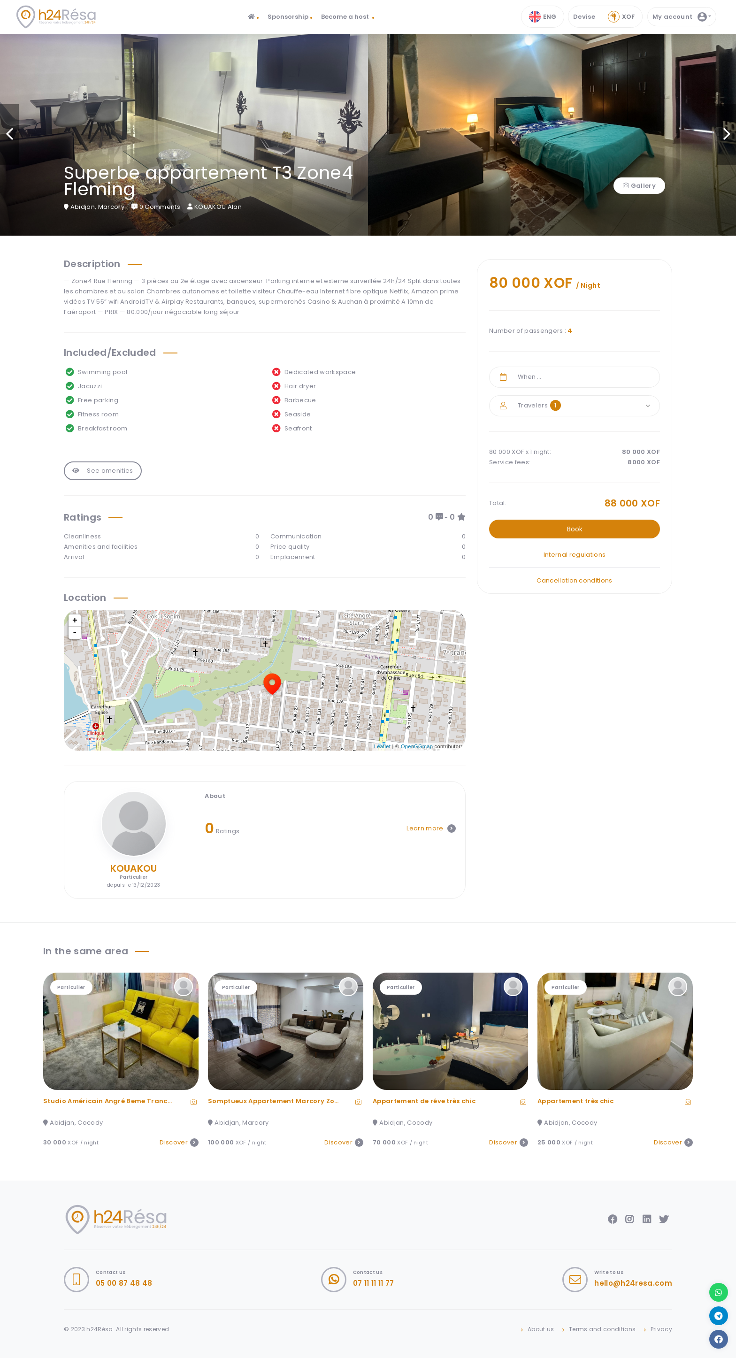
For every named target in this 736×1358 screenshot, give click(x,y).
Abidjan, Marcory (94, 206)
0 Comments (155, 206)
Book (575, 529)
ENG (542, 17)
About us (541, 1329)
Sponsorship (288, 16)
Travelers (539, 405)
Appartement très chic (575, 1101)
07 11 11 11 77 (373, 1283)
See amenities (102, 470)
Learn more (431, 828)
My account (679, 17)
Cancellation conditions (574, 580)
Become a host (345, 16)
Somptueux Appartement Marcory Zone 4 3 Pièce (291, 1101)
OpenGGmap (417, 746)
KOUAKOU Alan (214, 206)
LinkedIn (647, 1219)
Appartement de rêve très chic (424, 1101)
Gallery (639, 185)
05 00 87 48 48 (124, 1283)
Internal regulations (575, 554)
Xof (621, 17)
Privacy (661, 1329)
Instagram (629, 1219)
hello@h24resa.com (633, 1283)
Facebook (613, 1219)
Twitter (664, 1219)
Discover (179, 1142)
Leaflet (382, 746)
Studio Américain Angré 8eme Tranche (109, 1101)
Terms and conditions (602, 1329)
